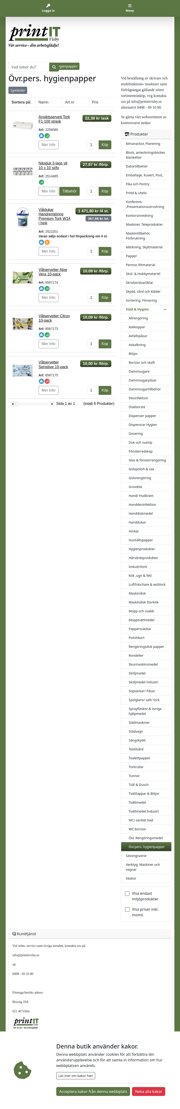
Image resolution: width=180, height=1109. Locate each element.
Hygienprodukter (142, 549)
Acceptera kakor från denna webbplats (93, 1091)
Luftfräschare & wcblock (147, 584)
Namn (43, 102)
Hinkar (134, 531)
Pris (95, 102)
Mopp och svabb (141, 611)
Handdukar (137, 522)
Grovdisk (135, 487)
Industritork (138, 566)
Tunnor (134, 776)
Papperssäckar (140, 629)
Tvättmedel (137, 802)
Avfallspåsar (138, 336)
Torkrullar (136, 767)
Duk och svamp (140, 442)
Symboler (18, 90)
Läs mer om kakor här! (75, 1075)
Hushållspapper (141, 540)
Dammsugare (139, 371)
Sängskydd (137, 740)
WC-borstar (137, 829)
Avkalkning (137, 344)
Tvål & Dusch (139, 784)
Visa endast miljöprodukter (145, 896)
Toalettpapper (139, 758)
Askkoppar (137, 327)
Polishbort (136, 637)
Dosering (136, 433)
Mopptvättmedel (141, 620)
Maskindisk (137, 593)
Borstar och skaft (142, 362)
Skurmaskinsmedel (143, 664)
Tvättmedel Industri (144, 811)
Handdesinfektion (142, 504)
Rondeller (136, 655)
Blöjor (133, 353)
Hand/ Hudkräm (141, 495)
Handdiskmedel (141, 513)
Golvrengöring (140, 478)
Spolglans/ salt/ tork (144, 700)
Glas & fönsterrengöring (147, 460)
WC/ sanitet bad (141, 820)
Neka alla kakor (148, 1091)
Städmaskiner (139, 722)
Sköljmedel (137, 673)
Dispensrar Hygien (143, 424)
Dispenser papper (142, 416)
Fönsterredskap (141, 451)
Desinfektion (138, 398)
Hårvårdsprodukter (143, 558)
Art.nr (69, 102)
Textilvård (136, 749)
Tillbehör (69, 191)
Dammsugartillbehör (145, 389)
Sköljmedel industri (143, 682)
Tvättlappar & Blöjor (144, 793)
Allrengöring (138, 318)
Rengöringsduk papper (146, 646)
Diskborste (137, 407)
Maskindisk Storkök (143, 602)
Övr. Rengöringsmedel (146, 838)
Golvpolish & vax (141, 469)
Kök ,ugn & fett (140, 575)
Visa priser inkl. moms (145, 912)
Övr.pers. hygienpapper (147, 847)
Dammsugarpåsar (143, 380)
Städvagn (136, 731)
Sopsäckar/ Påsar (142, 691)
